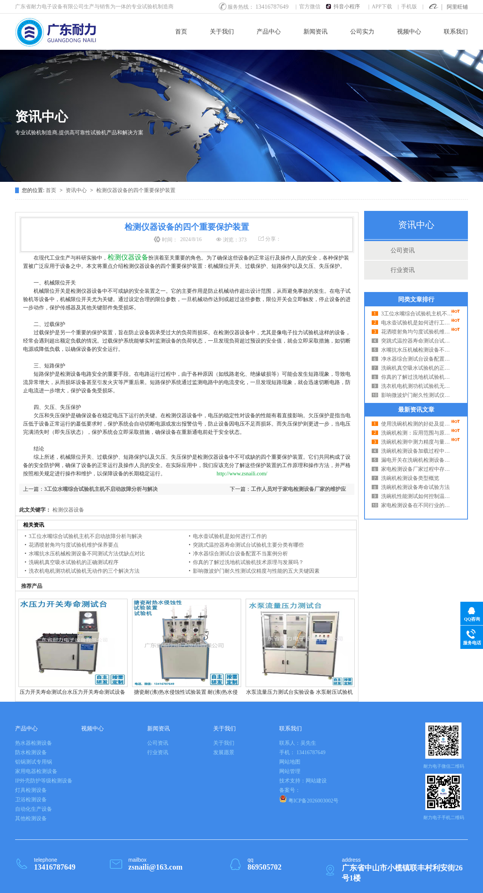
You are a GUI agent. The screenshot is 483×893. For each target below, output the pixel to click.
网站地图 (289, 762)
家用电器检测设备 (36, 771)
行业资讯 (403, 270)
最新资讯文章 (416, 409)
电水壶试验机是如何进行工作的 (417, 323)
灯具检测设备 (31, 790)
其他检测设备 (31, 818)
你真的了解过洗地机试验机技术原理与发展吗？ (417, 377)
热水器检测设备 (33, 743)
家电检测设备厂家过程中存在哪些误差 (417, 469)
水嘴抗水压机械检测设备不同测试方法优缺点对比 (417, 350)
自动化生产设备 (33, 809)
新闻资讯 (315, 31)
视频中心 (409, 31)
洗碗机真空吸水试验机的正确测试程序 (417, 368)
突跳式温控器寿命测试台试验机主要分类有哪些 (417, 341)
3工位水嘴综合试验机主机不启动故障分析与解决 (417, 314)
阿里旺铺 (457, 7)
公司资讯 (403, 250)
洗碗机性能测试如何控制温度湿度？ (417, 496)
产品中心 (269, 31)
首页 (181, 31)
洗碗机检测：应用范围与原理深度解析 (417, 433)
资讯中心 (77, 190)
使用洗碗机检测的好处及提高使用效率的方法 (417, 424)
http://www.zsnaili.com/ (242, 473)
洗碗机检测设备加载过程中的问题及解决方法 (417, 451)
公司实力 (362, 31)
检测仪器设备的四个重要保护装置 (135, 190)
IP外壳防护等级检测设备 (43, 781)
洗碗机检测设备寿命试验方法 (415, 487)
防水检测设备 (31, 752)
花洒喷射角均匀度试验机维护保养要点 (417, 332)
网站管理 (289, 771)
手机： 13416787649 (302, 752)
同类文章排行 (416, 299)
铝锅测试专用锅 (33, 762)
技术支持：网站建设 (303, 781)
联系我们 (456, 31)
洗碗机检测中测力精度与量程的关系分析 (417, 442)
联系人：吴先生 (297, 743)
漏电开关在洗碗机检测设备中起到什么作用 (417, 460)
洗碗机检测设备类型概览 (410, 478)
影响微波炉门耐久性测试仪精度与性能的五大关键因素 (417, 395)
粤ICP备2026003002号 (308, 799)
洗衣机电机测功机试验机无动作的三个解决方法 (417, 386)
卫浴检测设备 (31, 799)
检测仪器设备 (67, 510)
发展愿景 (223, 752)
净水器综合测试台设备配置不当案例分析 (417, 359)
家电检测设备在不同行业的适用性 (417, 505)
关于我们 (222, 31)
